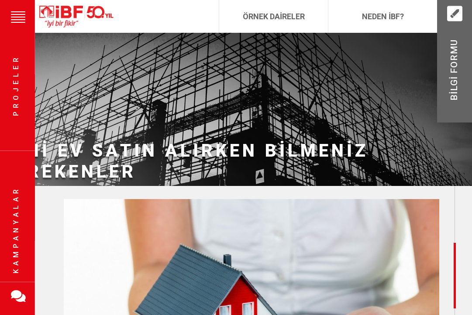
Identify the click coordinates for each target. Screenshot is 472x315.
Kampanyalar (16, 229)
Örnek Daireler (274, 16)
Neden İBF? (383, 16)
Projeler (16, 85)
